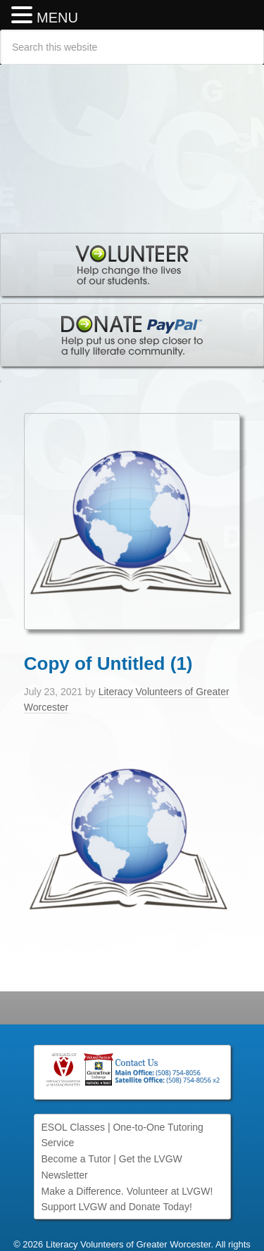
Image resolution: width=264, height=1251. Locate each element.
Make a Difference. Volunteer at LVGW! (127, 1191)
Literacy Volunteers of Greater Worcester (132, 141)
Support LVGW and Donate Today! (117, 1206)
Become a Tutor (76, 1158)
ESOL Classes (74, 1127)
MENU (57, 17)
